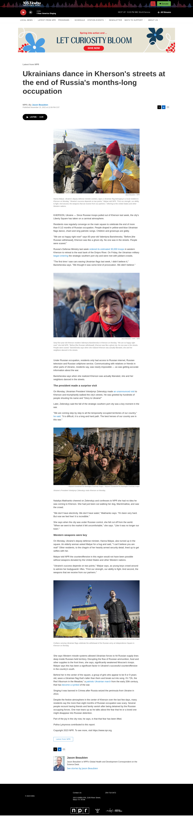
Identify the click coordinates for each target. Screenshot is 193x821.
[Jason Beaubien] (58, 769)
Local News (26, 26)
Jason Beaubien (40, 110)
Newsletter (115, 26)
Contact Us (77, 798)
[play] (23, 17)
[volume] (31, 18)
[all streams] (164, 18)
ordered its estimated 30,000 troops (106, 254)
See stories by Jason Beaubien (82, 773)
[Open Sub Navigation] (34, 26)
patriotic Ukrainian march (98, 687)
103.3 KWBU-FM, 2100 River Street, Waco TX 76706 (87, 804)
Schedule (80, 26)
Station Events (95, 26)
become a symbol (70, 690)
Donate (166, 6)
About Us (153, 26)
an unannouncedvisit (124, 397)
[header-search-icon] (154, 6)
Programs (63, 26)
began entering (60, 261)
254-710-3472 (110, 798)
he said (57, 422)
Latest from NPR (47, 26)
